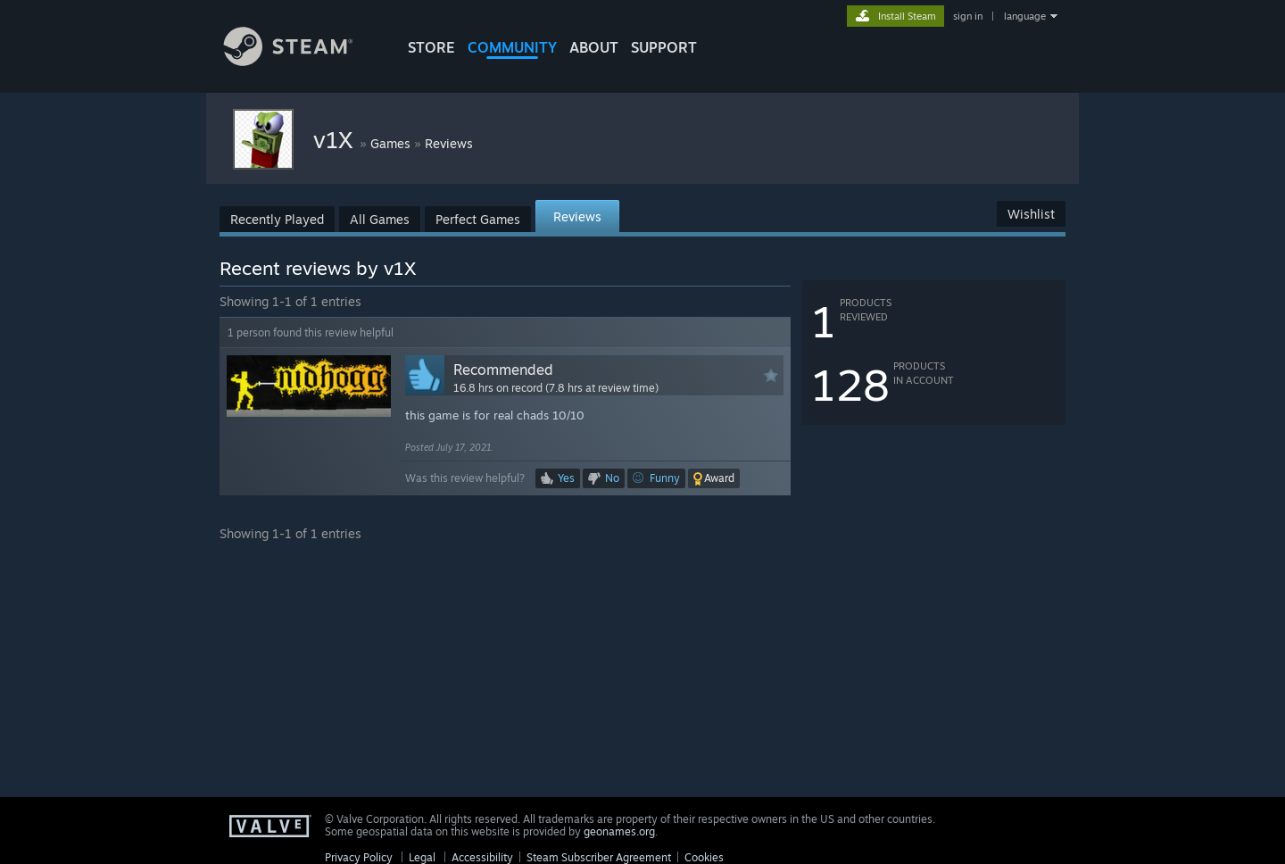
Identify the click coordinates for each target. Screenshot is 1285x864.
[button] (714, 478)
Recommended (503, 369)
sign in (967, 16)
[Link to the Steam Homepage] (301, 61)
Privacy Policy (359, 857)
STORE (431, 47)
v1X (336, 139)
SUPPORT (664, 47)
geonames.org (619, 831)
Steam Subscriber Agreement (598, 857)
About (593, 47)
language (1025, 16)
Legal (422, 857)
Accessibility (482, 857)
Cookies (704, 857)
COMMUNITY (512, 47)
